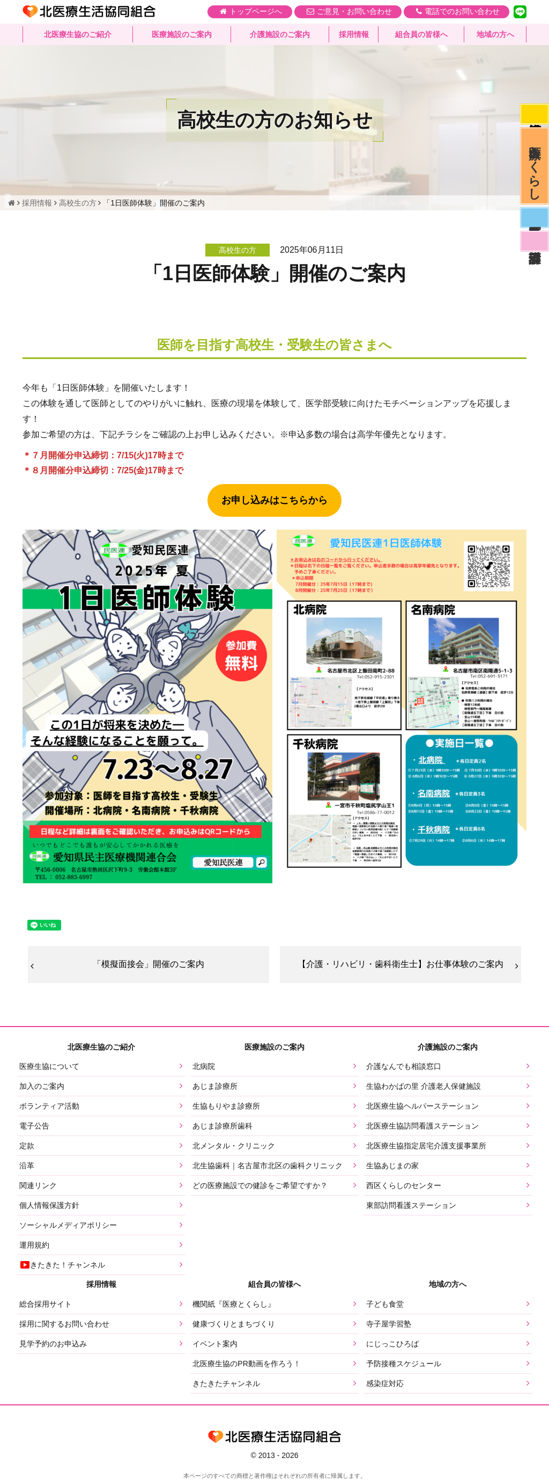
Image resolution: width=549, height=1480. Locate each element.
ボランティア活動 (49, 1106)
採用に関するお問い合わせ (64, 1324)
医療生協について (49, 1067)
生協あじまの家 (392, 1166)
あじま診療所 (215, 1086)
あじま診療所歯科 (222, 1126)
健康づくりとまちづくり (233, 1324)
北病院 (203, 1067)
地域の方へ (495, 35)
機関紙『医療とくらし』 (233, 1304)
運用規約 (34, 1245)
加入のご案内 (41, 1086)
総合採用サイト (45, 1304)
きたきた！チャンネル (62, 1265)
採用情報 (354, 35)
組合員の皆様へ (421, 35)
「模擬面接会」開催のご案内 (148, 964)
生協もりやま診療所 (226, 1106)
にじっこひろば (392, 1343)
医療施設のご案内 (182, 35)
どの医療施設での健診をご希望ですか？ (260, 1186)
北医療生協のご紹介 (78, 35)
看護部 (534, 248)
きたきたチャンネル (226, 1383)
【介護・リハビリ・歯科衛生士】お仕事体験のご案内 (400, 964)
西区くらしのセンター (403, 1186)
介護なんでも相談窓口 (403, 1067)
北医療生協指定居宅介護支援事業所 (426, 1146)
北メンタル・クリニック (233, 1146)
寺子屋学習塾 (388, 1324)
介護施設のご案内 (280, 35)
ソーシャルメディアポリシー (68, 1225)
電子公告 (34, 1126)
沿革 (26, 1166)
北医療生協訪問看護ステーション (422, 1126)
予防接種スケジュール (403, 1363)
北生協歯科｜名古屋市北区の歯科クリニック (267, 1166)
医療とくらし (534, 169)
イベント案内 (215, 1343)
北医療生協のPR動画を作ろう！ (246, 1363)
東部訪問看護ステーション (411, 1205)
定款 (26, 1146)
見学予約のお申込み (53, 1343)
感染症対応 (534, 115)
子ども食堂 (385, 1304)
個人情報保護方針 (49, 1205)
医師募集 (534, 223)
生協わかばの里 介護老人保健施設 (423, 1086)
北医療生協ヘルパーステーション (422, 1106)
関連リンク (38, 1186)
